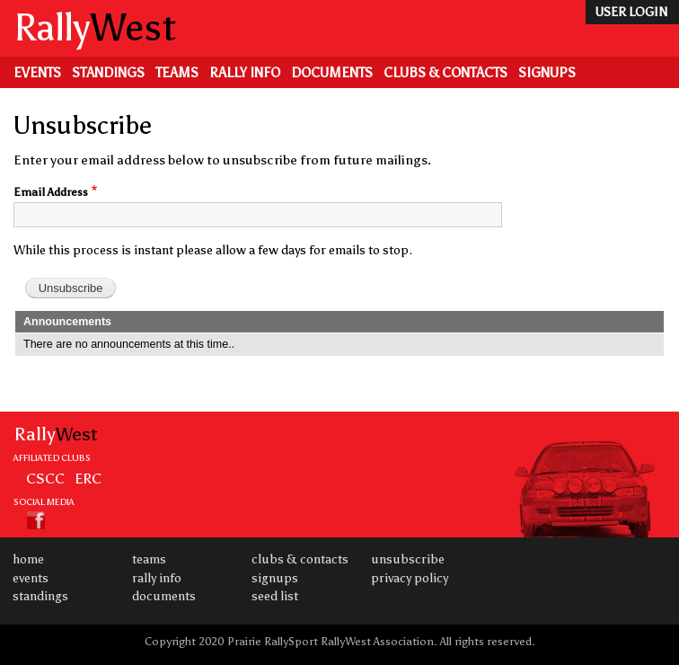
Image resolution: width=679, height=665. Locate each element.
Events (37, 73)
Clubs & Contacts (445, 73)
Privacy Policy (409, 578)
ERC (88, 478)
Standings (108, 73)
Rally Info (244, 73)
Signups (547, 73)
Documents (332, 73)
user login (631, 12)
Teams (176, 73)
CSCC (45, 478)
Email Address (50, 192)
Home (28, 559)
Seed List (274, 596)
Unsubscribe (408, 559)
